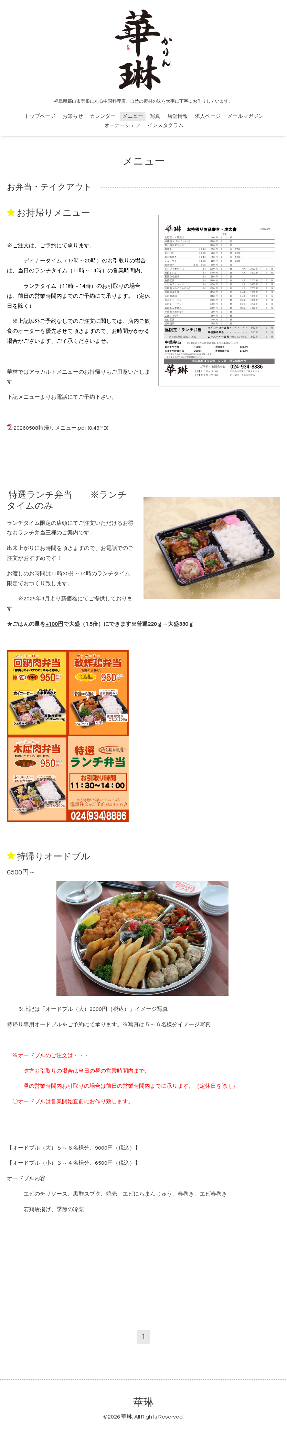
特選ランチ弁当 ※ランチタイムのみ (67, 500)
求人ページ (208, 116)
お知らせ (72, 116)
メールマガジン (245, 116)
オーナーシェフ (122, 125)
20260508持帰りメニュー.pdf (50, 428)
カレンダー (103, 116)
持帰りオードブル (53, 856)
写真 (155, 116)
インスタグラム (165, 125)
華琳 (143, 1402)
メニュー (133, 116)
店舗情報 (177, 116)
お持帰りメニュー (53, 212)
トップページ (39, 116)
